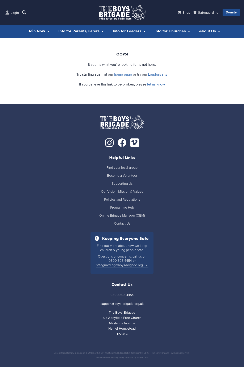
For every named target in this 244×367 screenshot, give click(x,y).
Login (15, 13)
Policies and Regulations (122, 199)
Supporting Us (122, 184)
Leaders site (158, 74)
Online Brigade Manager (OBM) (122, 215)
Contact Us (122, 223)
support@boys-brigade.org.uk (122, 304)
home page (123, 74)
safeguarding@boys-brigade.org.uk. (122, 265)
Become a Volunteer (122, 176)
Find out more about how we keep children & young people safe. (122, 248)
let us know (156, 84)
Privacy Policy (117, 357)
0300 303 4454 (120, 261)
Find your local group (122, 168)
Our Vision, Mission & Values (122, 191)
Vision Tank (142, 357)
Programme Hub (122, 207)
